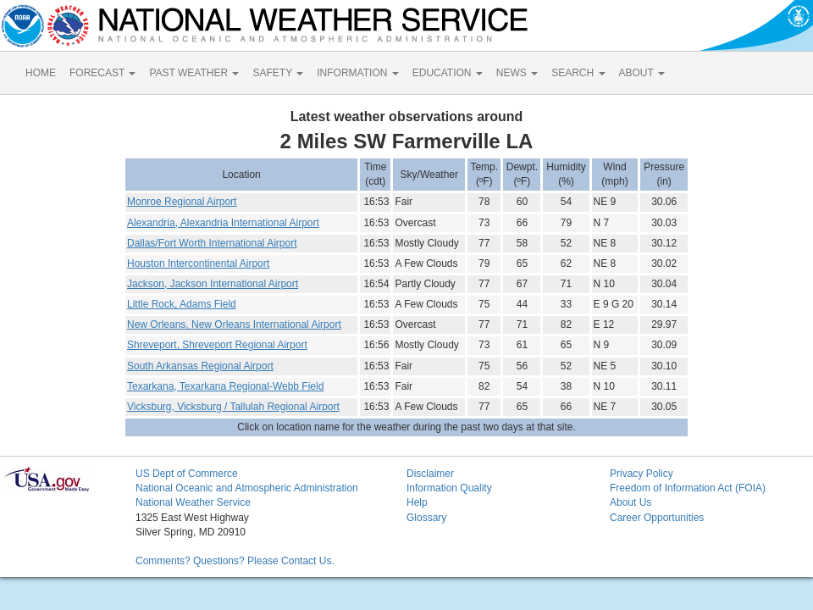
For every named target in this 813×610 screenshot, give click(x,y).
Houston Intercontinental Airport (198, 263)
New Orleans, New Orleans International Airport (234, 324)
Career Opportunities (657, 518)
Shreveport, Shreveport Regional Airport (217, 345)
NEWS (517, 73)
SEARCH (578, 73)
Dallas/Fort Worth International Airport (212, 243)
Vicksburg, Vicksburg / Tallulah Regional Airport (233, 407)
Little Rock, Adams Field (181, 304)
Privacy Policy (641, 474)
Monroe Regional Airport (181, 202)
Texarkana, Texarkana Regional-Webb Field (225, 386)
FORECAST (102, 73)
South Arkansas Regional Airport (200, 366)
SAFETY (277, 73)
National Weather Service (193, 502)
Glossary (426, 518)
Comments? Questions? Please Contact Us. (235, 561)
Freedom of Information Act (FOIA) (688, 488)
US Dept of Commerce (187, 474)
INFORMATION (357, 73)
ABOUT (642, 73)
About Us (630, 502)
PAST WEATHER (194, 73)
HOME (40, 73)
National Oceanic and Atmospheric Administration (247, 488)
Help (417, 502)
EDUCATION (447, 73)
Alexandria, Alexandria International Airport (223, 223)
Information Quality (449, 488)
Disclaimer (430, 474)
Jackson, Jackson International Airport (212, 284)
